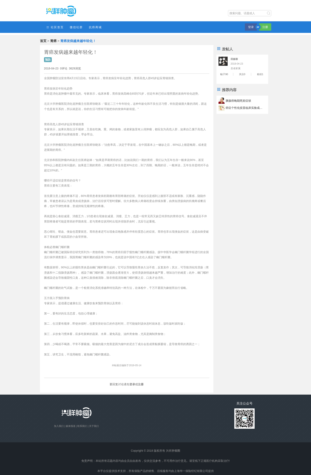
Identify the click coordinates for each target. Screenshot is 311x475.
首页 (43, 41)
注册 (265, 27)
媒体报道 (70, 426)
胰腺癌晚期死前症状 (238, 100)
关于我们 (94, 426)
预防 (48, 59)
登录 (251, 27)
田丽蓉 (234, 59)
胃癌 (53, 41)
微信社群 (76, 27)
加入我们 (59, 426)
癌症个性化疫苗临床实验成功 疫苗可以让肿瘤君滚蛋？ (245, 107)
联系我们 (82, 426)
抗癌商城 (95, 27)
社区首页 (55, 27)
